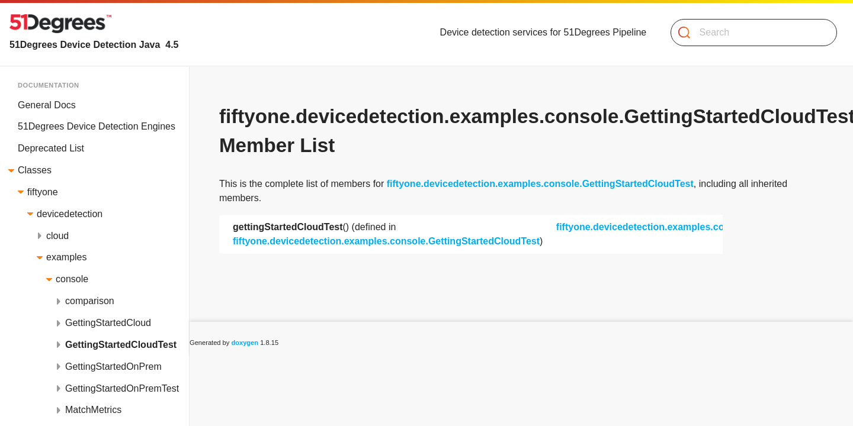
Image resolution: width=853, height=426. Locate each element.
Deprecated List (51, 148)
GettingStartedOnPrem (113, 367)
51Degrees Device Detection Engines (96, 126)
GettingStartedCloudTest (121, 345)
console (72, 279)
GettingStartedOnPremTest (122, 388)
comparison (89, 301)
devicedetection (69, 214)
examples (66, 257)
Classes (35, 170)
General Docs (47, 105)
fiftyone (42, 192)
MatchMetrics (93, 410)
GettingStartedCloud (108, 323)
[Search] (749, 32)
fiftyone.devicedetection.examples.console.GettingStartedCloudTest (540, 184)
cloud (57, 236)
